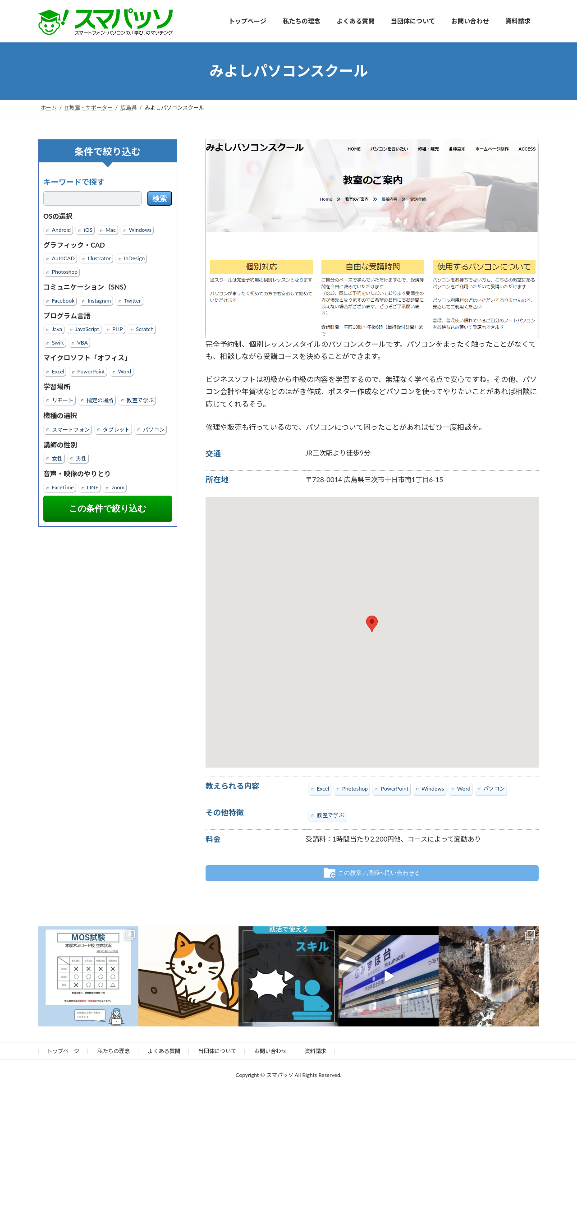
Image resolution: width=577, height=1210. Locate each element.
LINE (93, 486)
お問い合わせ (270, 1051)
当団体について (217, 1051)
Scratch (145, 329)
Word (124, 371)
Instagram (99, 300)
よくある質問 (164, 1051)
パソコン (154, 429)
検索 (159, 198)
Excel (58, 371)
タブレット (116, 429)
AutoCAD (63, 258)
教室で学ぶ (140, 400)
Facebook (63, 300)
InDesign (134, 258)
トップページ (63, 1051)
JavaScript (87, 329)
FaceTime (63, 486)
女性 (57, 458)
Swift (58, 342)
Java (57, 329)
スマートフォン (71, 429)
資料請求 (315, 1051)
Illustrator (99, 258)
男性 (81, 458)
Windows (140, 229)
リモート (62, 400)
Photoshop (65, 271)
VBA (82, 342)
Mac (110, 229)
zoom (117, 486)
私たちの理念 (113, 1051)
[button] (372, 624)
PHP (117, 329)
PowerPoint (91, 371)
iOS (88, 229)
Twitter (132, 300)
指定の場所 (100, 400)
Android (61, 229)
